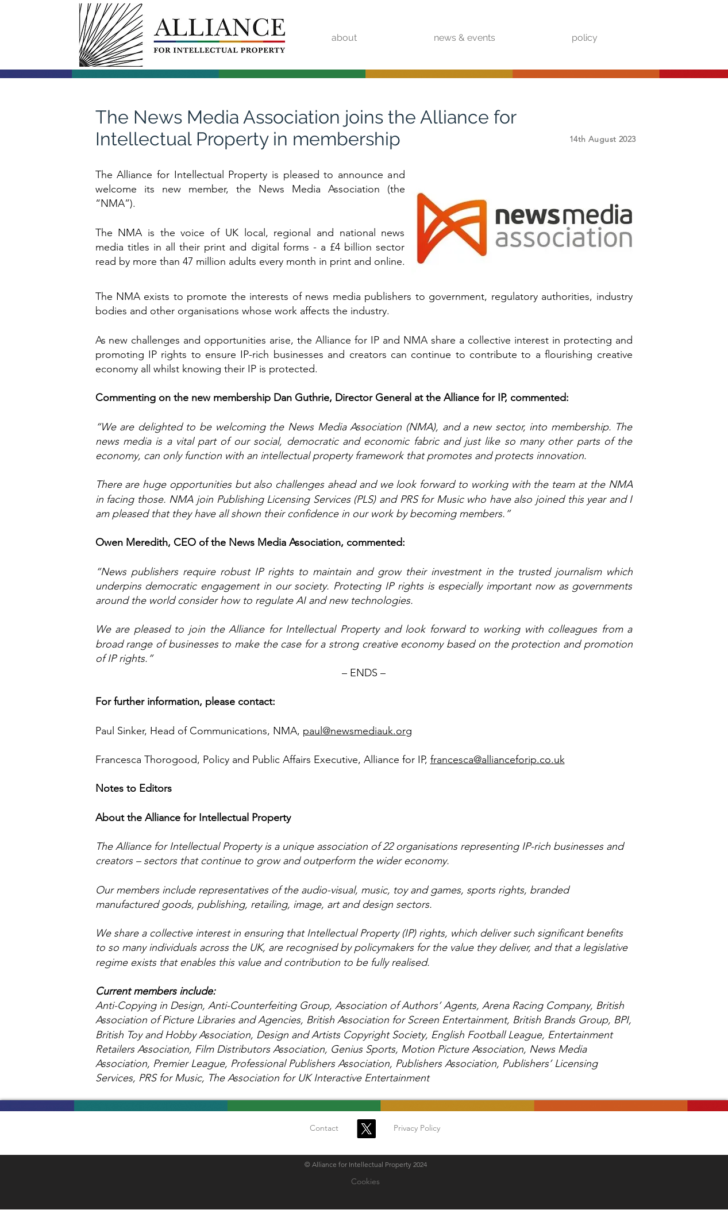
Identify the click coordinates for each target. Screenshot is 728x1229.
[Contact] (324, 1128)
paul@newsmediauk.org (357, 731)
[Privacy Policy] (417, 1128)
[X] (366, 1128)
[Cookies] (365, 1182)
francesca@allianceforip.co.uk (497, 759)
